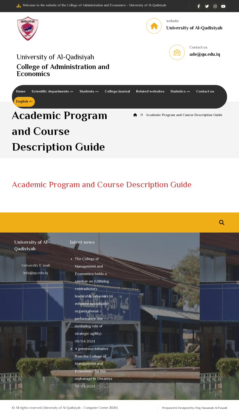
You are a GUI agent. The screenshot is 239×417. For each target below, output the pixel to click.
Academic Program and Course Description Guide (102, 185)
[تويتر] (207, 6)
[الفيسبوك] (199, 6)
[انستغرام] (215, 6)
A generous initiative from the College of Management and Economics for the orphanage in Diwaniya (93, 364)
